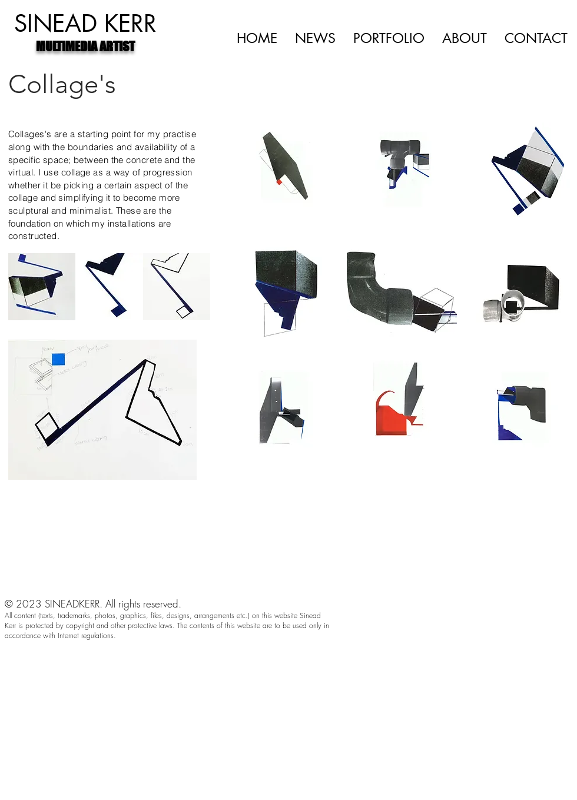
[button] (283, 175)
